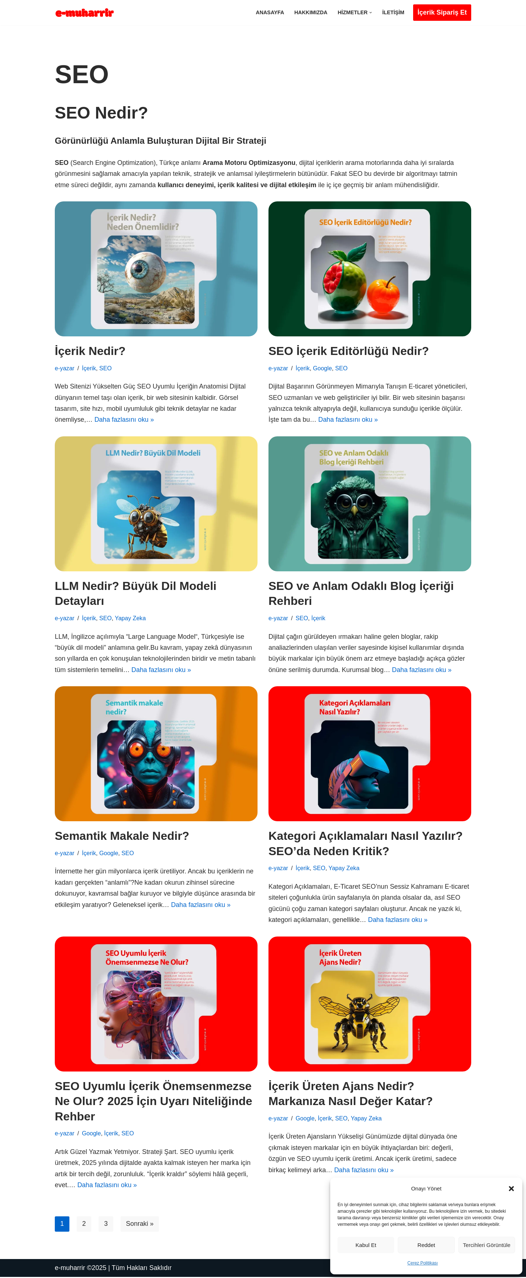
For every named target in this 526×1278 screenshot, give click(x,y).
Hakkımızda (310, 12)
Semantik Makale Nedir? (122, 836)
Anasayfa (269, 12)
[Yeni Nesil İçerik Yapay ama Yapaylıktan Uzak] (87, 13)
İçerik (89, 368)
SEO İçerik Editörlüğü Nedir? (348, 351)
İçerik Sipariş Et (442, 12)
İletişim (393, 12)
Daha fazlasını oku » (125, 420)
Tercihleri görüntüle (486, 1245)
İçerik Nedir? (90, 351)
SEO (105, 368)
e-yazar (65, 368)
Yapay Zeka (130, 618)
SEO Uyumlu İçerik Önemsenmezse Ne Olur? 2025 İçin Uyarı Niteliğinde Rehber (153, 1102)
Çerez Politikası (422, 1263)
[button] (511, 1188)
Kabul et (365, 1245)
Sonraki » (140, 1225)
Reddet (426, 1245)
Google (322, 368)
